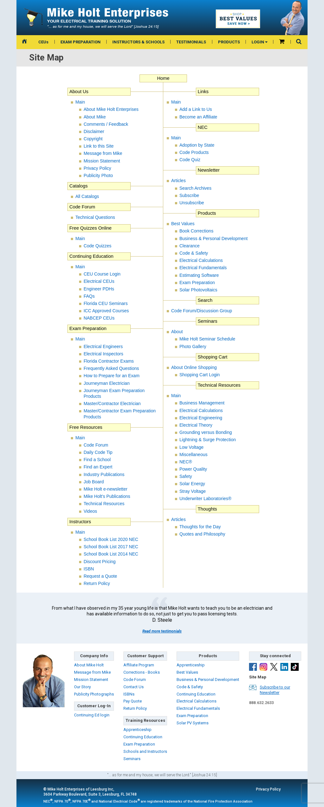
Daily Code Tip (98, 452)
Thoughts (207, 509)
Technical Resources (104, 503)
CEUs (43, 42)
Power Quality (193, 469)
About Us (78, 91)
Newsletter (209, 170)
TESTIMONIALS (191, 42)
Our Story (82, 686)
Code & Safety (193, 253)
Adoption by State (197, 145)
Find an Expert (98, 466)
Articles (178, 180)
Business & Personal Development (213, 238)
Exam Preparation (87, 328)
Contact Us (133, 686)
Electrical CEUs (99, 281)
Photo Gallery (192, 346)
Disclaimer (94, 131)
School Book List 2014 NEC (111, 553)
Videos (90, 511)
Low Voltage (191, 447)
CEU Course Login (102, 273)
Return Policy (97, 583)
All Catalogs (87, 196)
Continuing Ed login (91, 715)
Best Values (183, 223)
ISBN (89, 568)
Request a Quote (100, 576)
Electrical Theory (195, 425)
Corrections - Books (141, 672)
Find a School (97, 459)
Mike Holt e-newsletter (106, 489)
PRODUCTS (229, 42)
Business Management (201, 402)
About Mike (95, 116)
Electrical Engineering (200, 417)
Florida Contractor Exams (109, 361)
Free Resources (85, 427)
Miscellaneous (193, 454)
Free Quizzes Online (90, 228)
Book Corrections (196, 230)
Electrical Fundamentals (203, 267)
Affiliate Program (138, 665)
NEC (203, 127)
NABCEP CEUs (99, 318)
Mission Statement (102, 160)
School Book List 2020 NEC (111, 539)
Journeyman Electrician (107, 383)
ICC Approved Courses (106, 310)
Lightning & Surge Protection (207, 439)
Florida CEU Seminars (106, 303)
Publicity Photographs (94, 694)
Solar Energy (192, 483)
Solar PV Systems (193, 723)
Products (207, 213)
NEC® (185, 461)
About (177, 331)
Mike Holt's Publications (107, 496)
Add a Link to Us (195, 109)
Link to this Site (99, 146)
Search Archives (195, 188)
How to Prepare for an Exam (112, 375)
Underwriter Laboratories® (205, 498)
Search (205, 300)
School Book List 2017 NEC (111, 546)
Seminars (207, 321)
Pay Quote (132, 701)
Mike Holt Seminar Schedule (207, 338)
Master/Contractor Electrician (112, 403)
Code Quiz (189, 159)
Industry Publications (104, 474)
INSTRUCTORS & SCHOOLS (138, 42)
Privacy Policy (97, 168)
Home (163, 78)
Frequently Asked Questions (111, 368)
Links (203, 91)
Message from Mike (103, 153)
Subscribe (189, 195)
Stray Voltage (192, 491)
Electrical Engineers (103, 346)
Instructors (80, 521)
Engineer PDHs (99, 288)
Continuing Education (91, 256)
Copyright (93, 138)
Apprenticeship (137, 729)
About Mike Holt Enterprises (111, 109)
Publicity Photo (98, 175)
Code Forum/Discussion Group (201, 310)
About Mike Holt (89, 665)
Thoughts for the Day (200, 526)
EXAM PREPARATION (80, 42)
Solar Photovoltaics (198, 289)
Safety (185, 476)
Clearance (189, 245)
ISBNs (128, 694)
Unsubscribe (191, 202)
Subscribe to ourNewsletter (275, 690)
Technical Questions (95, 217)
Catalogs (78, 185)
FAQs (89, 296)
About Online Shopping (194, 367)
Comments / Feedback (106, 124)
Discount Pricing (99, 561)
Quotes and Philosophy (202, 534)
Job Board (94, 481)
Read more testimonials (162, 631)
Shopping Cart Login (199, 374)
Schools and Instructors (145, 751)
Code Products (194, 152)
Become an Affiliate (198, 116)
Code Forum (82, 206)
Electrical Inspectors (103, 353)
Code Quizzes (97, 245)
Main (80, 102)
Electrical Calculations (201, 260)
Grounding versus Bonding (205, 432)
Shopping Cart (212, 356)
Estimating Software (199, 275)
